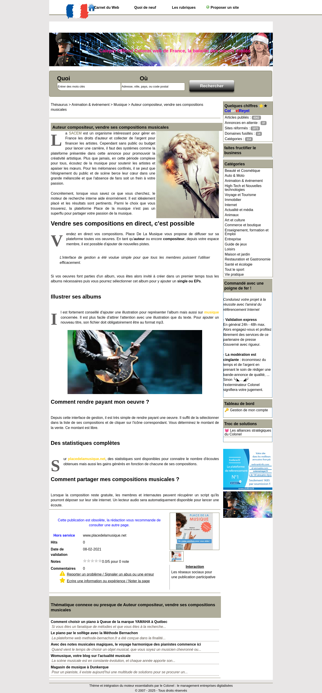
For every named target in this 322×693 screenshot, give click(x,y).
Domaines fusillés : (243, 134)
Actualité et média (239, 210)
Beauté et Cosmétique (242, 171)
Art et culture (235, 220)
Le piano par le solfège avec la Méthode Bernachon (94, 633)
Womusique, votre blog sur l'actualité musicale (90, 656)
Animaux (232, 215)
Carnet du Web (106, 7)
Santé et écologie (238, 264)
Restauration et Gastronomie (248, 259)
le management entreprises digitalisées (205, 685)
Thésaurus (59, 105)
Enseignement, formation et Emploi (247, 232)
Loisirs (230, 249)
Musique (120, 105)
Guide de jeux (236, 244)
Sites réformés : (242, 128)
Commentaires (63, 568)
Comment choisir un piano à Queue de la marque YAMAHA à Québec (109, 622)
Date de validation (59, 552)
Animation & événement (244, 181)
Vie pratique (234, 274)
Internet (231, 205)
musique (211, 312)
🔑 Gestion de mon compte (246, 410)
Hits (54, 542)
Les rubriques (184, 7)
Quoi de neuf (145, 7)
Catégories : (239, 139)
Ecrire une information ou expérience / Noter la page (108, 581)
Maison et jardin (237, 254)
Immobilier (233, 200)
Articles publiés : (243, 117)
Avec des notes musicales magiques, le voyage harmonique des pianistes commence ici (126, 644)
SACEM (75, 133)
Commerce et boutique (243, 225)
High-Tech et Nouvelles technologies (243, 188)
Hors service (64, 535)
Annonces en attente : (246, 123)
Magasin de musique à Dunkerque (80, 667)
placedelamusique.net (86, 459)
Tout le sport (234, 269)
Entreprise (233, 239)
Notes (56, 561)
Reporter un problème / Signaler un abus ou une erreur (110, 574)
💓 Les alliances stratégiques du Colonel (248, 432)
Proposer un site (222, 7)
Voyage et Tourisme (240, 195)
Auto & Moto (234, 175)
